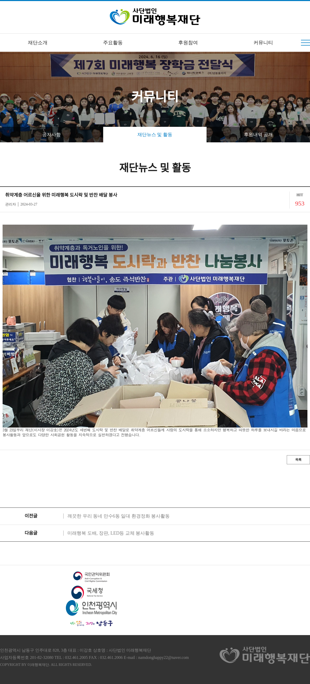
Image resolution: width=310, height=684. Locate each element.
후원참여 (188, 42)
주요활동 (113, 42)
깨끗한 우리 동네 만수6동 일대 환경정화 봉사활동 (118, 516)
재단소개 (38, 42)
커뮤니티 (263, 42)
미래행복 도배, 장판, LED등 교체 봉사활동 (110, 533)
